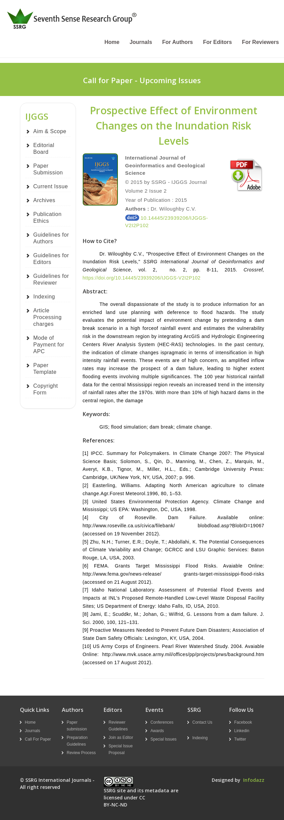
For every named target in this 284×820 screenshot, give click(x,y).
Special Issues (164, 739)
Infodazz (253, 780)
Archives (44, 200)
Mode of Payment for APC (48, 344)
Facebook (243, 722)
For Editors (217, 42)
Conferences (162, 722)
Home (111, 42)
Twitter (240, 739)
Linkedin (242, 730)
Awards (157, 730)
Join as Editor (121, 737)
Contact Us (202, 722)
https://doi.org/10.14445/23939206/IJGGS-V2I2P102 (142, 278)
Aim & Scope (50, 131)
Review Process (81, 752)
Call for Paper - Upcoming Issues (142, 80)
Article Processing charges (47, 317)
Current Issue (50, 186)
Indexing (44, 296)
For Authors (177, 42)
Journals (141, 42)
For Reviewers (260, 42)
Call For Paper (38, 739)
